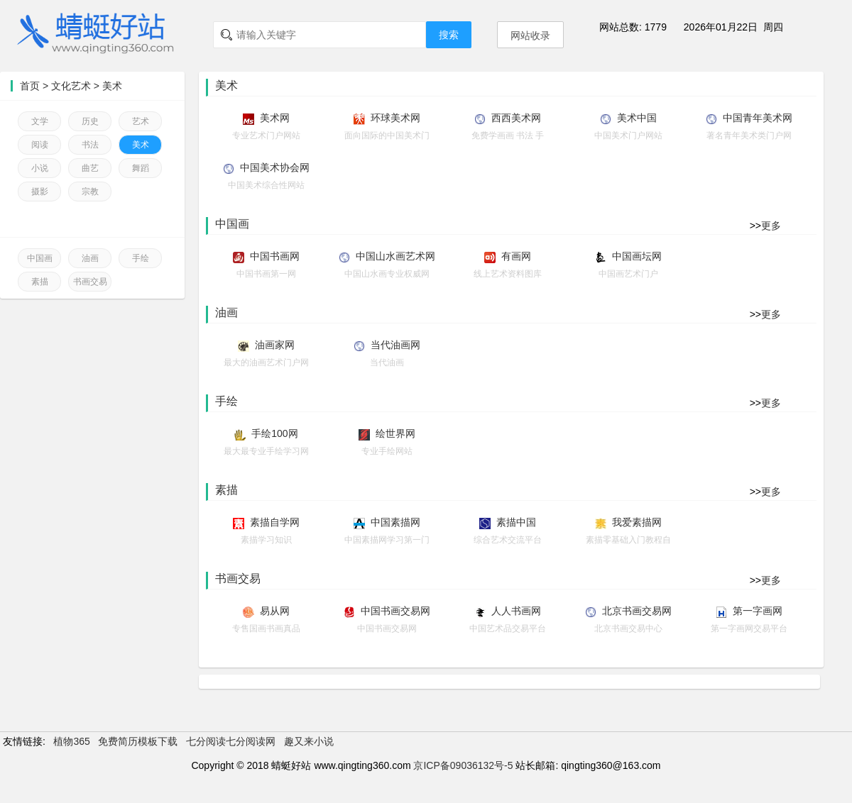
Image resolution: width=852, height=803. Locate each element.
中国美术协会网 (275, 167)
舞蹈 (140, 168)
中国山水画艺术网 (395, 256)
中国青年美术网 (757, 117)
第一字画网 (757, 610)
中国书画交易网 (395, 610)
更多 (771, 225)
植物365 (71, 741)
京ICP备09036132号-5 (463, 765)
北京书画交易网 (637, 610)
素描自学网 (275, 522)
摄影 (39, 191)
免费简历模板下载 (138, 741)
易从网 (275, 610)
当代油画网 (395, 344)
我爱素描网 (637, 522)
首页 (30, 86)
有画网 (516, 256)
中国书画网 (275, 256)
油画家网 (275, 344)
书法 (90, 145)
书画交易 (90, 282)
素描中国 (516, 522)
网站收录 (530, 35)
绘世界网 (395, 433)
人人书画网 (516, 610)
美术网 (275, 117)
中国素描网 (395, 522)
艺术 (140, 121)
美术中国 (637, 117)
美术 (112, 86)
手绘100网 (274, 433)
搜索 (449, 34)
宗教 (90, 191)
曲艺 (90, 168)
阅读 (39, 145)
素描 (39, 282)
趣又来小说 (309, 741)
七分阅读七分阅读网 (230, 741)
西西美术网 (516, 117)
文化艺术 (71, 86)
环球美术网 (395, 117)
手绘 (140, 258)
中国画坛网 (637, 256)
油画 (90, 258)
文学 (39, 121)
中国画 (40, 258)
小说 (39, 168)
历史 (90, 121)
